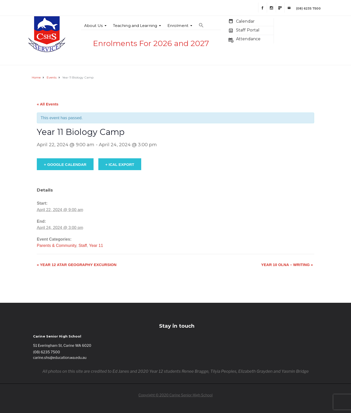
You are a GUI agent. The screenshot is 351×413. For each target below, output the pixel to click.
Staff (82, 245)
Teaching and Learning (135, 25)
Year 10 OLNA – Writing (287, 264)
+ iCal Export (119, 164)
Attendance (248, 38)
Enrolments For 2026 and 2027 (151, 43)
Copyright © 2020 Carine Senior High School (175, 395)
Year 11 (96, 245)
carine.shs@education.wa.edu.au (59, 357)
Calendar (245, 21)
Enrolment (177, 25)
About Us (93, 25)
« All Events (47, 104)
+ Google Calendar (65, 164)
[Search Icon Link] (201, 22)
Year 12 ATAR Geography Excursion (76, 264)
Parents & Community (56, 245)
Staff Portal (247, 30)
